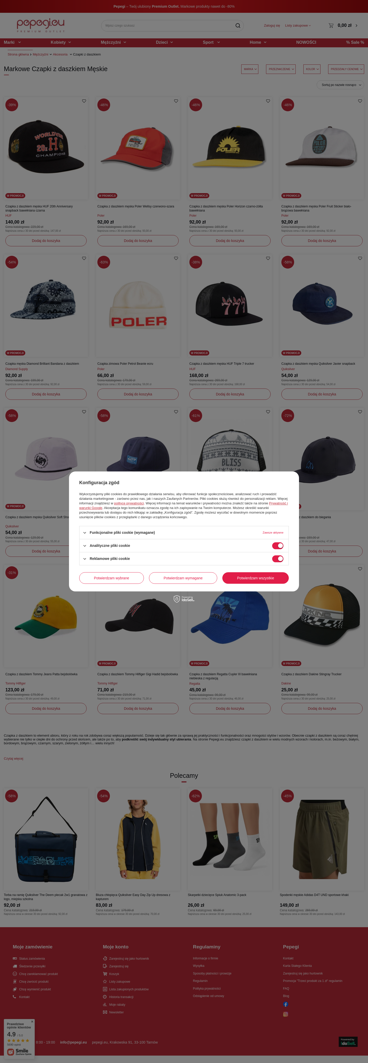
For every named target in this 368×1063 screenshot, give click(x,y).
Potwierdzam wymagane (183, 578)
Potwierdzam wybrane (111, 578)
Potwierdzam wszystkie (255, 578)
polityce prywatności (129, 503)
